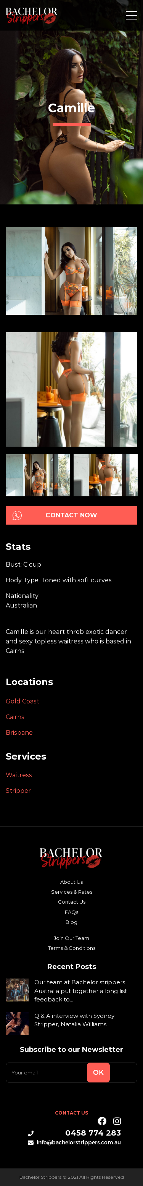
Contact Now (55, 515)
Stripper (18, 790)
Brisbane (19, 732)
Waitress (19, 775)
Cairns (15, 717)
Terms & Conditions (71, 948)
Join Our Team (71, 938)
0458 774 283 (74, 1133)
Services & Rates (71, 892)
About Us (71, 882)
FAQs (71, 912)
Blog (71, 922)
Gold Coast (22, 701)
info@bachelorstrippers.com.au (74, 1142)
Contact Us (71, 902)
